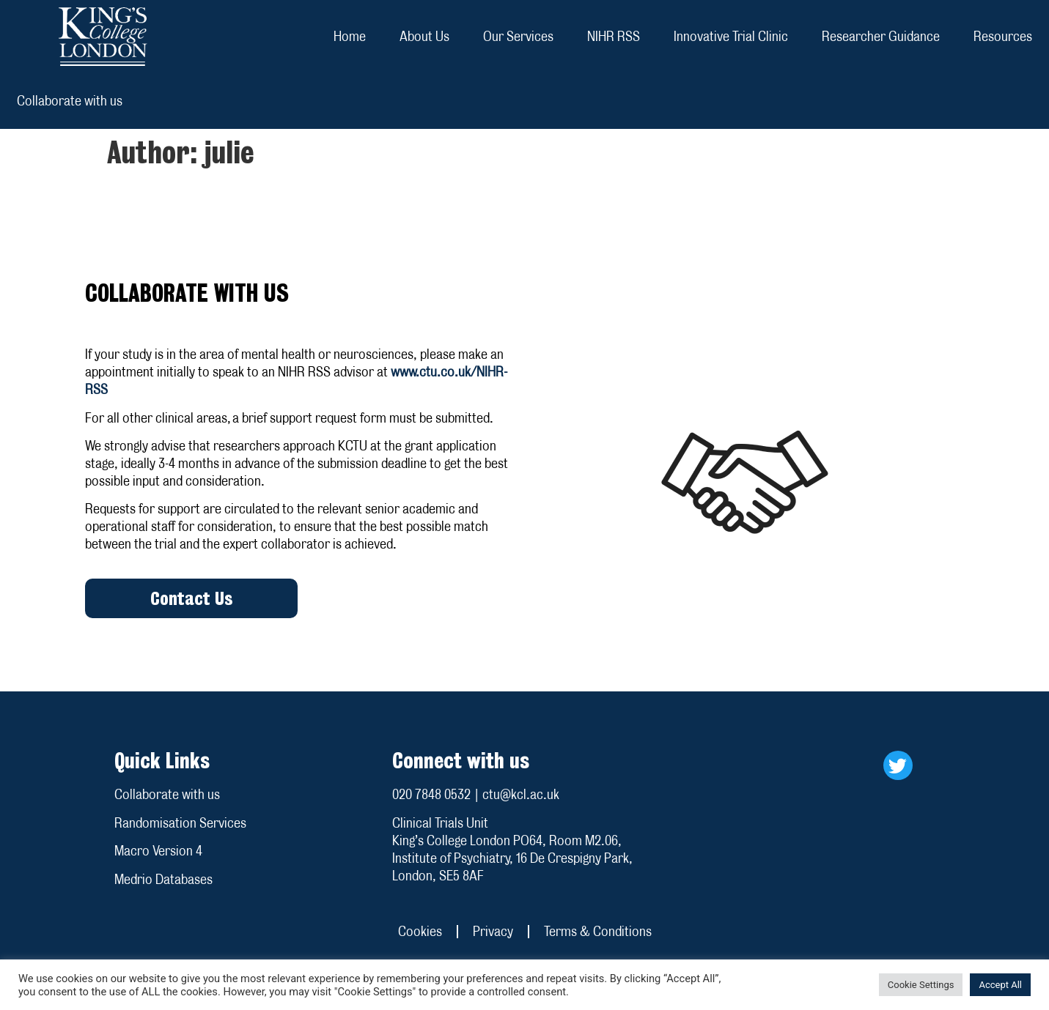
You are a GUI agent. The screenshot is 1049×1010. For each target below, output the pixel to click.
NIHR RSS (613, 36)
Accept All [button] (1000, 984)
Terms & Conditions (598, 931)
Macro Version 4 (158, 850)
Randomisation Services (180, 823)
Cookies (420, 931)
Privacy (493, 931)
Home (350, 36)
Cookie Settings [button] (921, 984)
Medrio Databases (163, 879)
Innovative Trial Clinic (731, 36)
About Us (424, 36)
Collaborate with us (69, 100)
